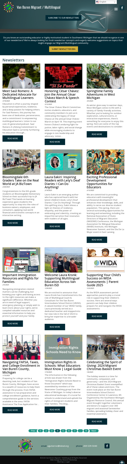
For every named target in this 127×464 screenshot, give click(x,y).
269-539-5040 (90, 445)
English (101, 1)
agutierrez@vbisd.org (58, 445)
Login (67, 462)
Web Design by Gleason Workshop (63, 460)
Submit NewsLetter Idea (63, 49)
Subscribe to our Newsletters (63, 18)
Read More (13, 138)
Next (93, 430)
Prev (33, 430)
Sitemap (60, 462)
